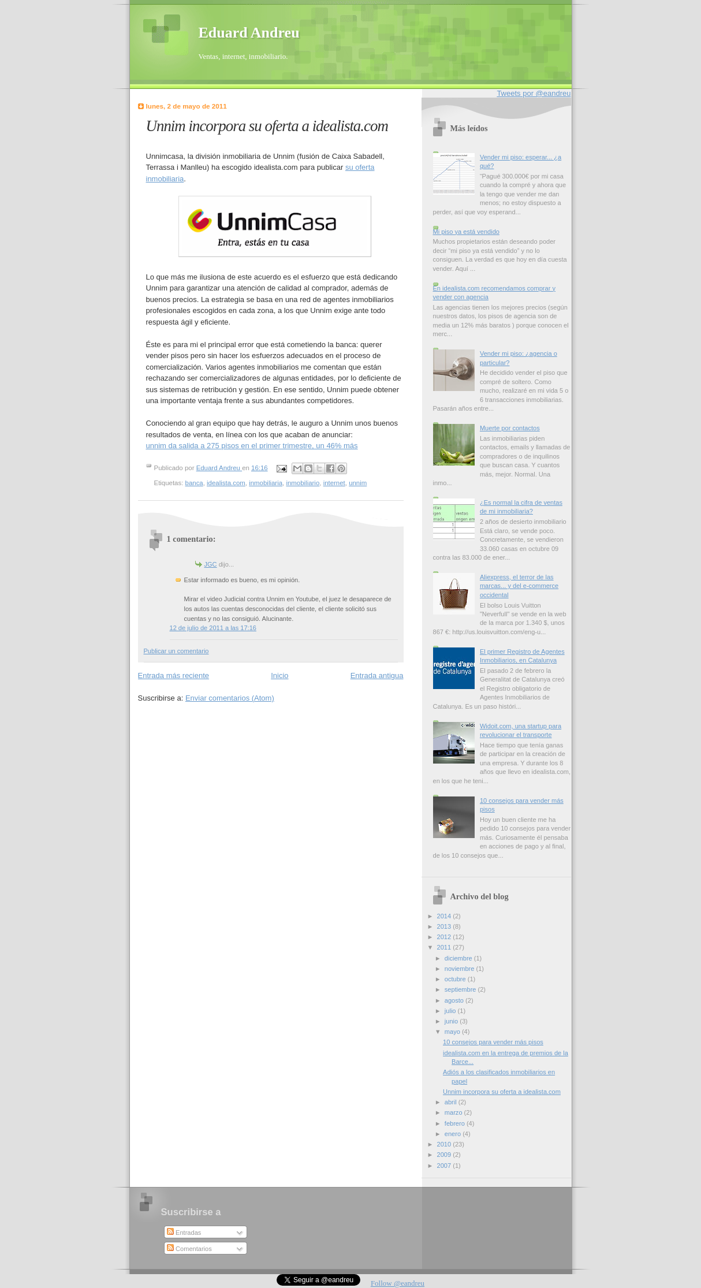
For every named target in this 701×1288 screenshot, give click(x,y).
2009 (445, 1154)
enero (454, 1133)
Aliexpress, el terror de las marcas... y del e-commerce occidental (519, 586)
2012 (445, 936)
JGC (210, 564)
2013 (445, 926)
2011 (445, 947)
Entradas (184, 1232)
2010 (445, 1144)
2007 (445, 1165)
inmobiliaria (265, 482)
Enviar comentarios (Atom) (229, 698)
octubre (456, 979)
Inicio (279, 675)
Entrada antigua (377, 675)
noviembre (460, 968)
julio (451, 1010)
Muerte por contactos (510, 428)
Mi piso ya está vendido (466, 231)
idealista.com (226, 482)
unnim (358, 482)
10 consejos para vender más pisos (493, 1041)
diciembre (459, 958)
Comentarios (189, 1248)
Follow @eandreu (397, 1283)
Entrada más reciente (174, 675)
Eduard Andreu (249, 32)
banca (194, 482)
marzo (454, 1112)
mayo (453, 1031)
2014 (445, 916)
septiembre (461, 989)
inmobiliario (302, 482)
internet (334, 482)
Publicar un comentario (176, 650)
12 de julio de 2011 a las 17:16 (213, 627)
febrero (456, 1123)
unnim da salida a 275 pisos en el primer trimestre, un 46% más (252, 445)
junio (452, 1021)
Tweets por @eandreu (534, 93)
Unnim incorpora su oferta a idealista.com (502, 1091)
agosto (455, 1000)
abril (451, 1102)
